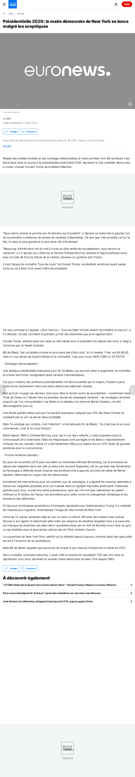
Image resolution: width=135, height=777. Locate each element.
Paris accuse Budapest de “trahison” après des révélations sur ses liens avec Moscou (52, 593)
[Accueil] (4, 13)
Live (126, 4)
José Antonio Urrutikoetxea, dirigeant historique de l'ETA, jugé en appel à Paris (48, 601)
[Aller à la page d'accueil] (12, 4)
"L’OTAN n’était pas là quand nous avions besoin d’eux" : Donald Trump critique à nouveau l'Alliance (59, 584)
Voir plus (7, 146)
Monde (20, 14)
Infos (11, 14)
